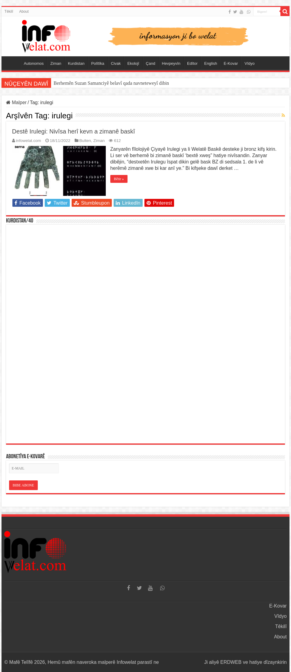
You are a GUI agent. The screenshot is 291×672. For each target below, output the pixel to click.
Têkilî (9, 11)
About (23, 11)
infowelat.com (28, 140)
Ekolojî (133, 63)
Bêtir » (119, 179)
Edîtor (192, 63)
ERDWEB (230, 662)
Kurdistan (76, 63)
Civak (116, 63)
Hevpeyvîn (171, 63)
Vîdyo (249, 63)
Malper (16, 102)
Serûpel (12, 62)
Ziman (55, 63)
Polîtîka (97, 63)
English (210, 63)
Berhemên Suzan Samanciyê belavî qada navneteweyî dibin (111, 83)
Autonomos (34, 63)
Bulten (85, 140)
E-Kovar (231, 63)
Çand (150, 63)
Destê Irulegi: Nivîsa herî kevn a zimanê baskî (73, 131)
